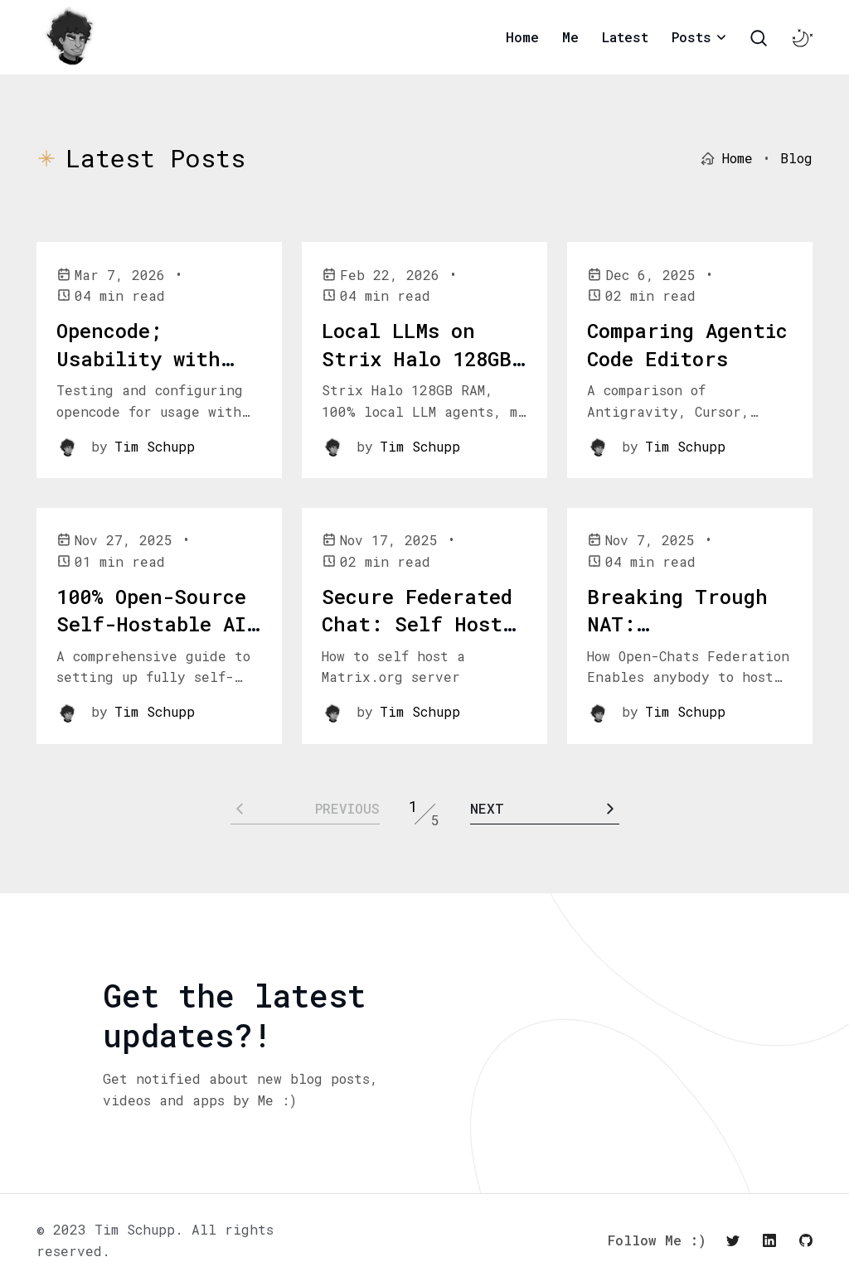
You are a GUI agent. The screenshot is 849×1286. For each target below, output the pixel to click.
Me (570, 37)
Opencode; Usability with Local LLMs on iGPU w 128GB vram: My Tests (140, 386)
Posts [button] (691, 37)
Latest (625, 37)
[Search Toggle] (758, 38)
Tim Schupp (154, 446)
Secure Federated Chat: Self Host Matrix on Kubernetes (417, 638)
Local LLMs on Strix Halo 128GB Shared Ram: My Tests (417, 372)
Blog (796, 158)
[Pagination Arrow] (544, 808)
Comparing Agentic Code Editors (687, 344)
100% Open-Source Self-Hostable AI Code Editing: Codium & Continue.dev (151, 652)
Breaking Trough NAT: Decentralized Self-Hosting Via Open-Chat (681, 652)
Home (522, 37)
